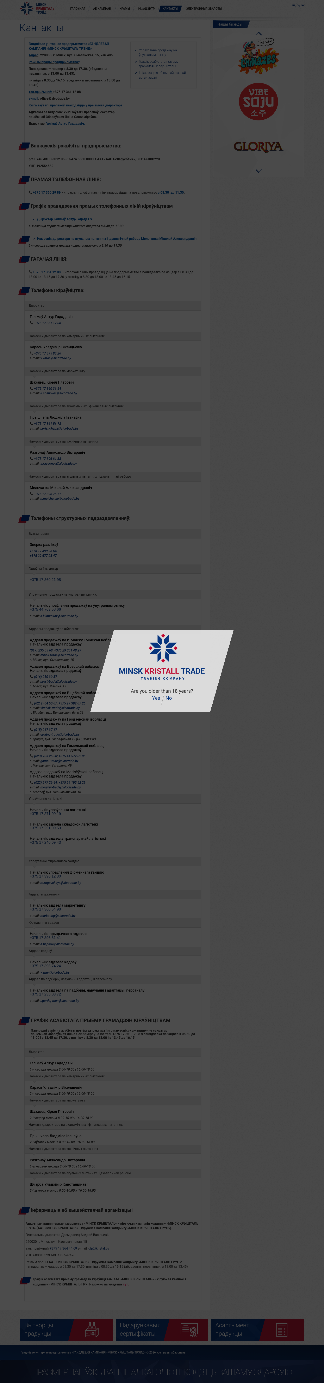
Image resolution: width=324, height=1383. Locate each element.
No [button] (169, 698)
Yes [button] (156, 698)
